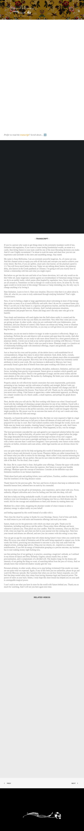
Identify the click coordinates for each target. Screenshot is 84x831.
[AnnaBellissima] (20, 11)
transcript (24, 135)
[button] (79, 11)
